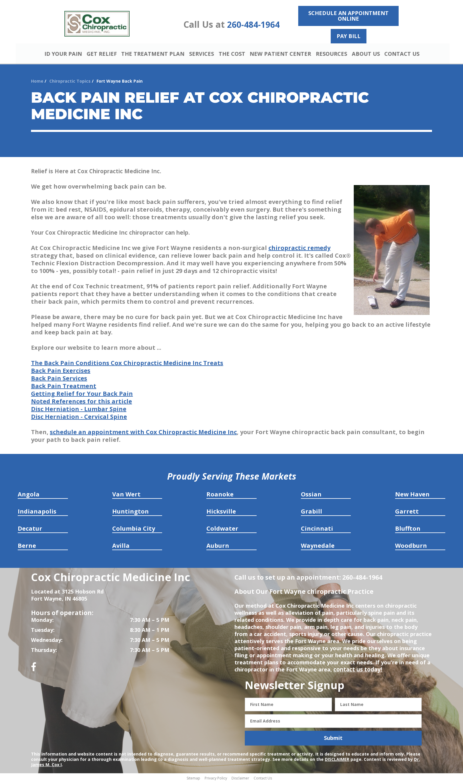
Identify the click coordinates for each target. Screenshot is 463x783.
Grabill (311, 512)
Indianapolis (37, 512)
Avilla (121, 546)
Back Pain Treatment (63, 387)
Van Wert (126, 495)
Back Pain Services (59, 379)
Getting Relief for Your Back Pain (82, 394)
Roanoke (220, 495)
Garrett (407, 512)
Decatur (30, 529)
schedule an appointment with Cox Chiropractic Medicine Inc (143, 433)
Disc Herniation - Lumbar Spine (78, 410)
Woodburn (411, 546)
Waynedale (318, 546)
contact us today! (356, 670)
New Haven (412, 495)
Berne (27, 546)
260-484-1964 (253, 25)
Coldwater (222, 529)
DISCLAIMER (337, 760)
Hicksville (221, 512)
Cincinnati (317, 529)
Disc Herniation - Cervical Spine (79, 417)
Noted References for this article (81, 402)
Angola (29, 495)
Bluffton (407, 529)
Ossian (311, 495)
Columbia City (133, 529)
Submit (333, 738)
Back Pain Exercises (60, 371)
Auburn (217, 546)
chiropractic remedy (299, 249)
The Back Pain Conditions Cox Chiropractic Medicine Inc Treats (127, 364)
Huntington (130, 512)
